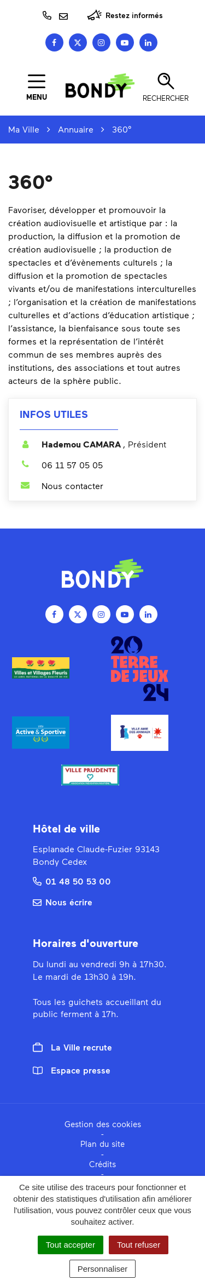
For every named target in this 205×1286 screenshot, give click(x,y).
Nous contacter (61, 485)
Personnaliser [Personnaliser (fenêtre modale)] (103, 1268)
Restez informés (125, 15)
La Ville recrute (72, 1047)
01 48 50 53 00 (72, 881)
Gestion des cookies (103, 1124)
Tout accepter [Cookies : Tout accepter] (70, 1244)
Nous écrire (62, 902)
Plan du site (102, 1144)
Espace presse (71, 1070)
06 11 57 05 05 (61, 465)
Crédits (102, 1164)
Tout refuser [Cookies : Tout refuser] (138, 1244)
